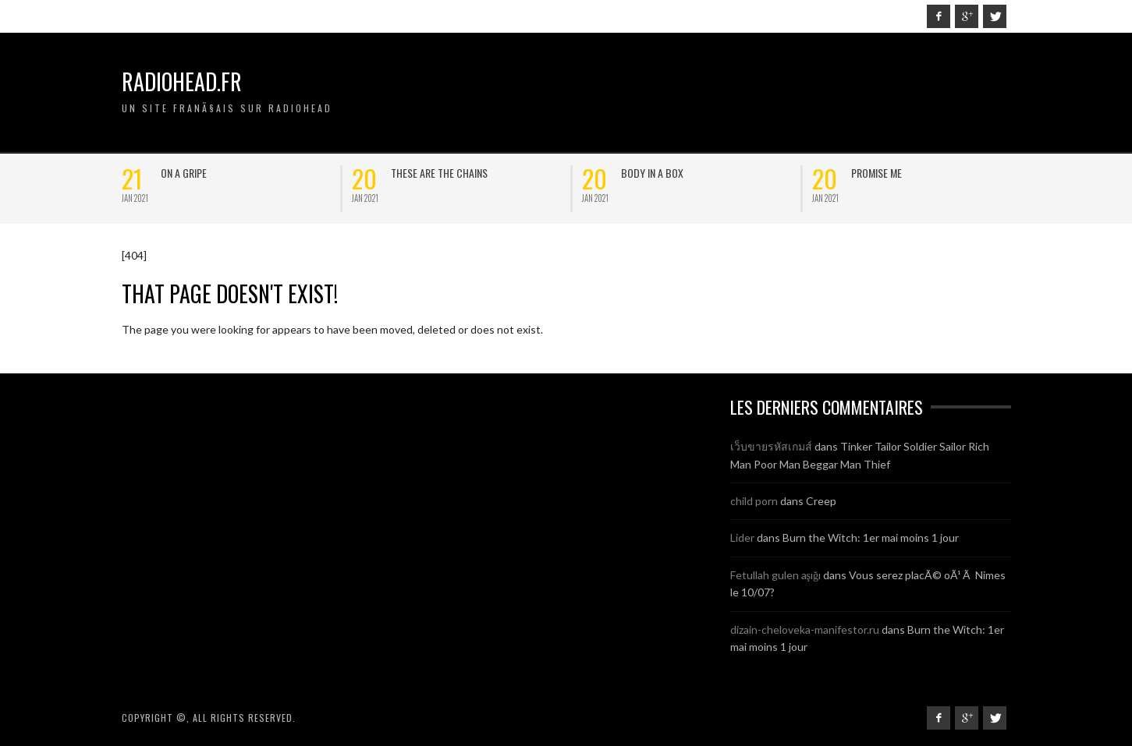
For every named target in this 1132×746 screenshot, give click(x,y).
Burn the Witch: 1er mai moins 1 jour (870, 537)
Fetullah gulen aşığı (775, 575)
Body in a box (652, 172)
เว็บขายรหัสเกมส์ (771, 446)
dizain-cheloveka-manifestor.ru (804, 629)
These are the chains (439, 172)
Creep (821, 500)
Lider (742, 537)
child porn (754, 500)
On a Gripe (184, 172)
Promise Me (876, 172)
